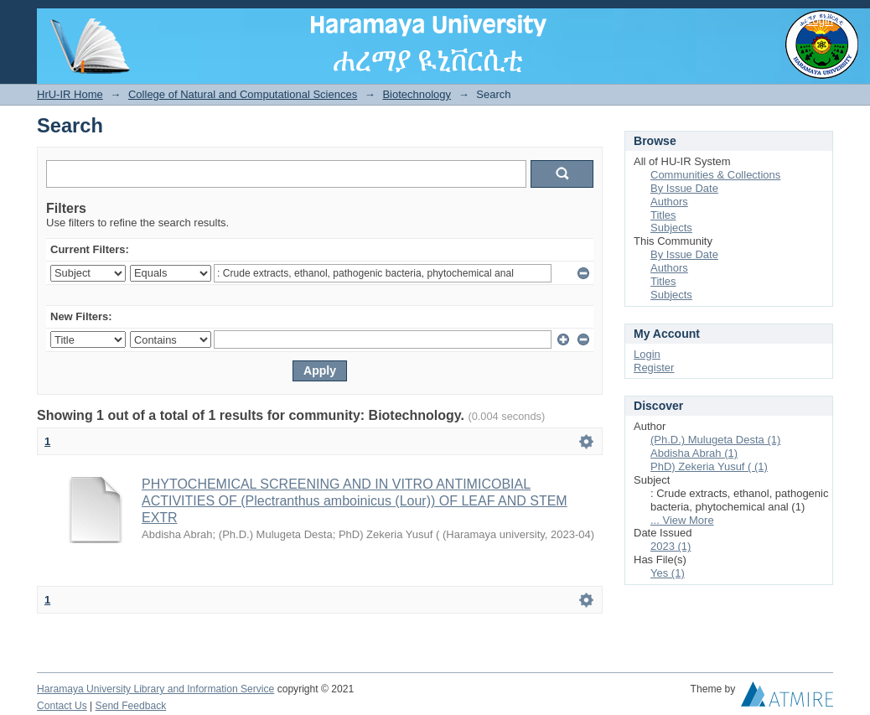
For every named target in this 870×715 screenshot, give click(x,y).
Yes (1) (667, 573)
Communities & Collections (715, 174)
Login (819, 20)
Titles (663, 215)
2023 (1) (670, 546)
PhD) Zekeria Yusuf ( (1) (709, 466)
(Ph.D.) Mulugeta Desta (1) (715, 439)
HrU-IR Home (70, 94)
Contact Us (62, 706)
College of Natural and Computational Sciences (242, 94)
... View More (682, 520)
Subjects (671, 227)
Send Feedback (131, 706)
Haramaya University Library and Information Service (155, 689)
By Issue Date (684, 188)
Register (654, 367)
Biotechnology (416, 94)
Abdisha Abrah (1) (694, 453)
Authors (669, 201)
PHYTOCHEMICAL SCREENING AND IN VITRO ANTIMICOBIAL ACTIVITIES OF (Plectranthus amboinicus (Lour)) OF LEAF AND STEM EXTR (354, 501)
